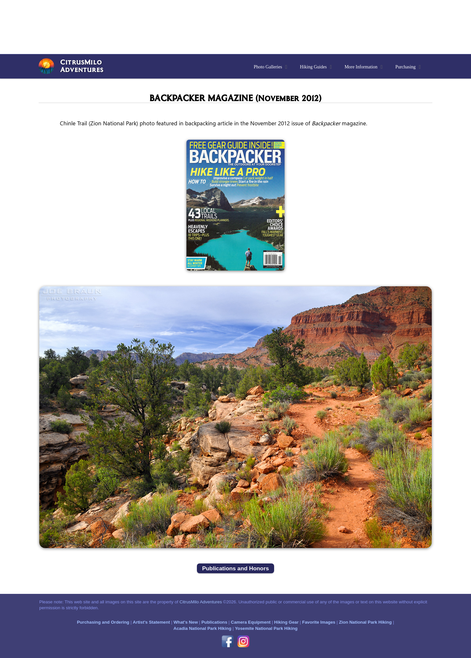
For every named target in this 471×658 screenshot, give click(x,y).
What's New (185, 622)
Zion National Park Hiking (365, 622)
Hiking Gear (286, 622)
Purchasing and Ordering (103, 622)
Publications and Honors (235, 568)
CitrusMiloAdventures (81, 65)
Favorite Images (318, 622)
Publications (214, 622)
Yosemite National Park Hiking (266, 628)
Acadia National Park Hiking (202, 628)
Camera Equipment (250, 622)
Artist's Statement (151, 622)
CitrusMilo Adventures (201, 601)
